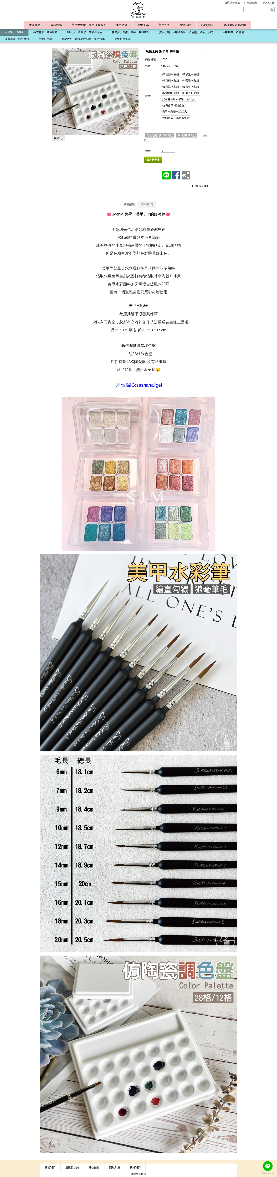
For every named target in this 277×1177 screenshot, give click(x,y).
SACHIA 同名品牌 (234, 25)
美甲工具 (143, 25)
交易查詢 (252, 2)
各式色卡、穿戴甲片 (45, 32)
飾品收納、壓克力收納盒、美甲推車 (83, 38)
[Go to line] (268, 1166)
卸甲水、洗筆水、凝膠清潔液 (84, 32)
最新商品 (56, 25)
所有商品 (34, 25)
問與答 (147, 204)
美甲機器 (122, 25)
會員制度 (186, 25)
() (232, 3)
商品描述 (129, 204)
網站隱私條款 (138, 1174)
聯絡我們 (135, 1167)
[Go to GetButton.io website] (268, 1173)
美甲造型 (164, 25)
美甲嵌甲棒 (45, 38)
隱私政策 (114, 1167)
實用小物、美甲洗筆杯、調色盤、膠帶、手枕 (186, 32)
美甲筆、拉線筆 (14, 32)
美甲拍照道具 (122, 38)
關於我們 (50, 1167)
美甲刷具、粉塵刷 (233, 32)
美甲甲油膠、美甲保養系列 (89, 25)
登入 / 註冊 (268, 2)
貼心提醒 (94, 1167)
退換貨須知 (72, 1167)
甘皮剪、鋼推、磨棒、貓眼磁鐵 (130, 32)
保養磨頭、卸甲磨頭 (17, 38)
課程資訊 (207, 25)
